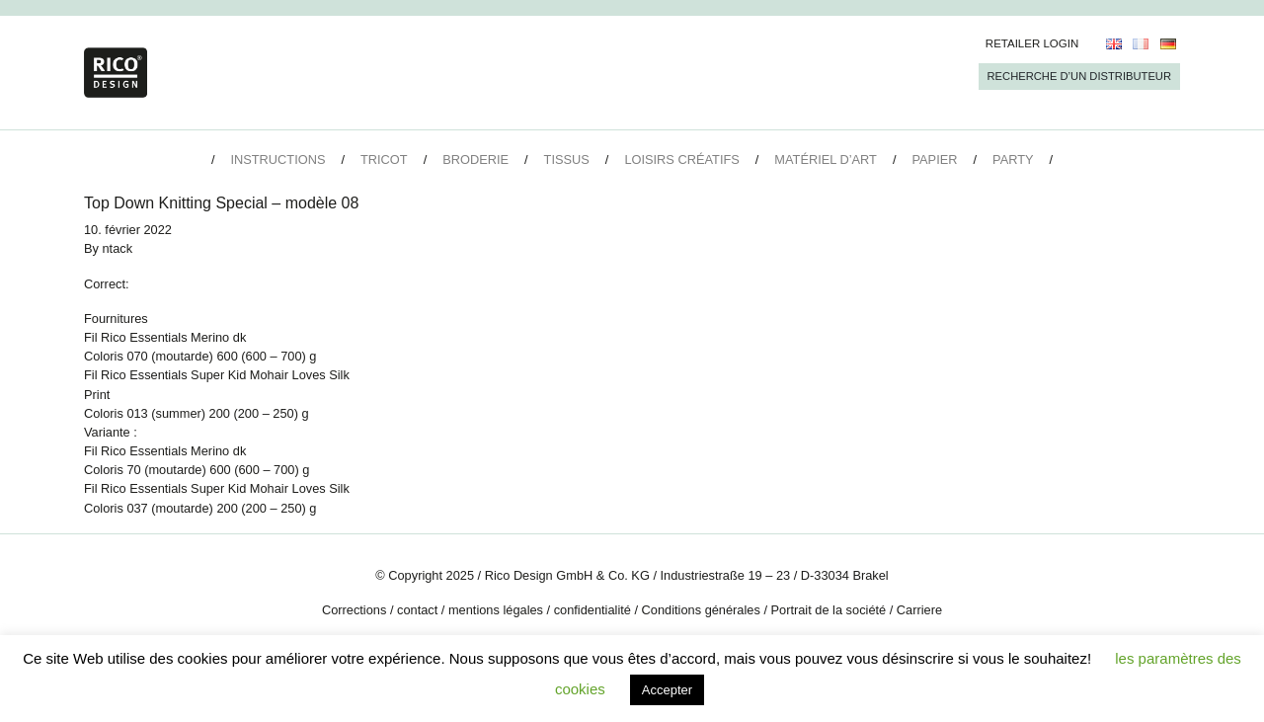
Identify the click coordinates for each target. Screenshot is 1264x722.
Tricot (384, 159)
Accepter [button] (667, 689)
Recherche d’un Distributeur (1079, 76)
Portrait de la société (829, 609)
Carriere (919, 609)
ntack (118, 248)
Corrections (354, 609)
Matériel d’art (825, 159)
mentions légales (495, 609)
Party (1012, 159)
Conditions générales (701, 609)
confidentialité (592, 609)
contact (417, 609)
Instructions (277, 159)
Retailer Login (1032, 43)
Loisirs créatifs (681, 159)
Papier (935, 159)
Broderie (475, 159)
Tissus (567, 159)
